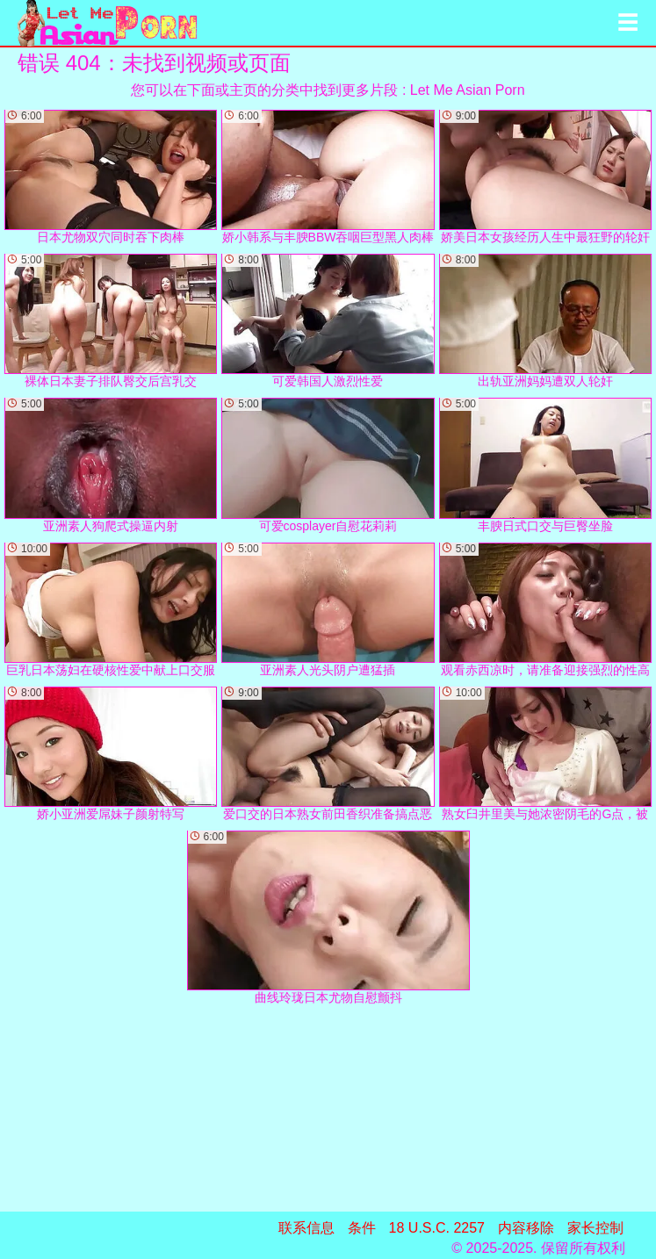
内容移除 (526, 1227)
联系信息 (306, 1227)
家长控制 (595, 1227)
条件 (362, 1227)
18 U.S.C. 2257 (437, 1227)
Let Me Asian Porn (467, 90)
